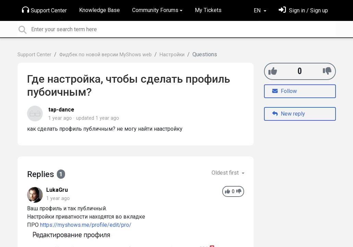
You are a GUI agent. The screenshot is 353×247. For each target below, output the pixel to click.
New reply (288, 113)
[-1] (327, 71)
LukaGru (57, 190)
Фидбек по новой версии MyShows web (105, 55)
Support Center (44, 10)
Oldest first (226, 172)
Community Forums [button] (155, 10)
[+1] (272, 71)
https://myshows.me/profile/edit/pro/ (85, 225)
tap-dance (61, 109)
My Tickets (208, 10)
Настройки (172, 55)
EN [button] (258, 10)
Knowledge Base (99, 10)
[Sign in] (303, 10)
